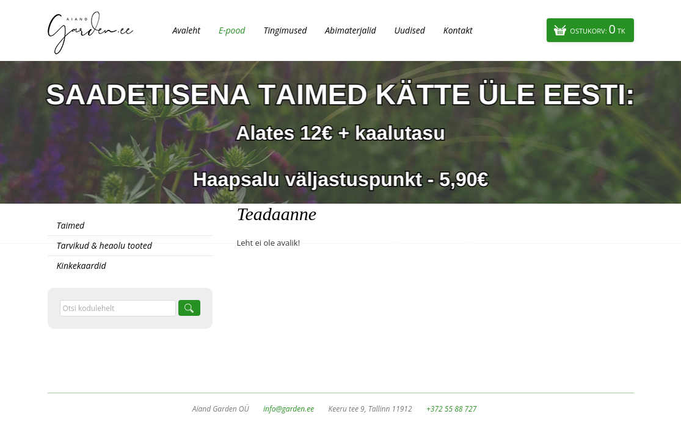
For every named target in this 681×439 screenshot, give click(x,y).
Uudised (410, 30)
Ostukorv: (597, 29)
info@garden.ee (288, 409)
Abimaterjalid (350, 30)
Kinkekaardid (81, 265)
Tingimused (285, 30)
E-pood (232, 30)
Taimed (71, 225)
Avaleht (186, 30)
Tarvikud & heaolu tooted (104, 245)
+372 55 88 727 (451, 409)
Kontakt (458, 30)
